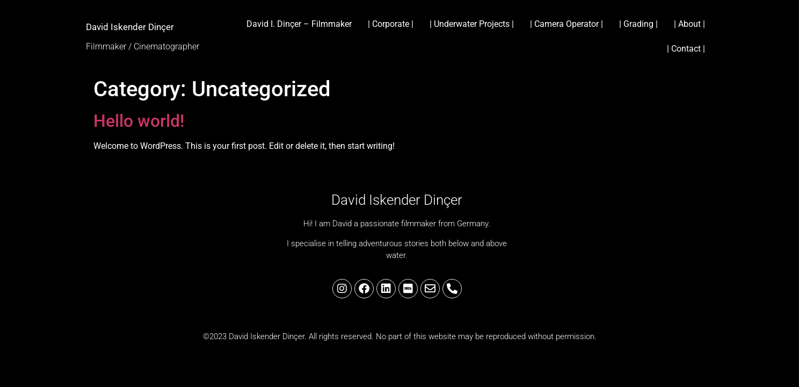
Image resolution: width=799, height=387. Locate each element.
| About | (689, 24)
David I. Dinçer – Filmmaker (299, 24)
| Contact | (686, 49)
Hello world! (138, 121)
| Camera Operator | (566, 24)
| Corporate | (390, 24)
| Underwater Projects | (472, 24)
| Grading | (638, 24)
